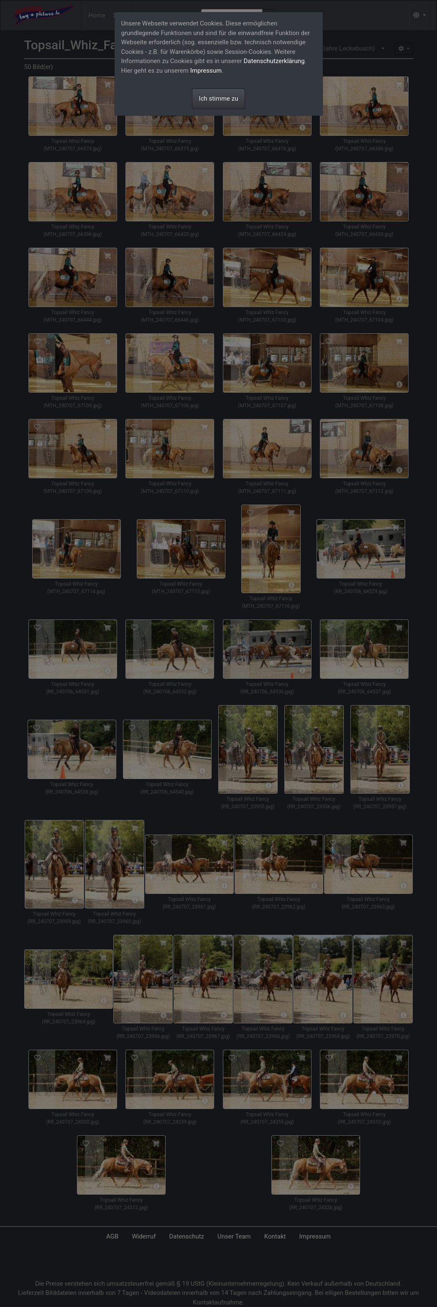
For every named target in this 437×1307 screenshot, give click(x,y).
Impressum (206, 70)
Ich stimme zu (218, 98)
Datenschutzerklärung (274, 61)
